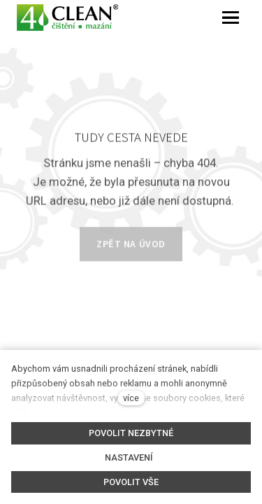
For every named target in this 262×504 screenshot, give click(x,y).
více (131, 398)
